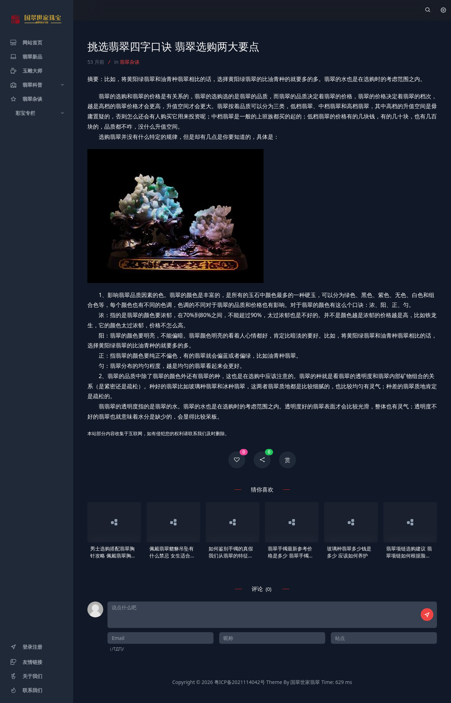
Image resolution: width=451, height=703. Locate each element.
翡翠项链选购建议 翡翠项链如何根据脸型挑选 (409, 552)
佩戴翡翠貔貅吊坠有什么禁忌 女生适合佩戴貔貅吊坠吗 (172, 552)
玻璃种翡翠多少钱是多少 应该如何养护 (349, 552)
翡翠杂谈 (130, 61)
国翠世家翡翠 (305, 682)
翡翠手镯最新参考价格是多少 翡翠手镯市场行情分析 (291, 552)
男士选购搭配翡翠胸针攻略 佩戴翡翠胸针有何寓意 (113, 552)
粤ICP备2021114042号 (239, 682)
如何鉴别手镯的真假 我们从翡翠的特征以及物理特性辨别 (231, 552)
